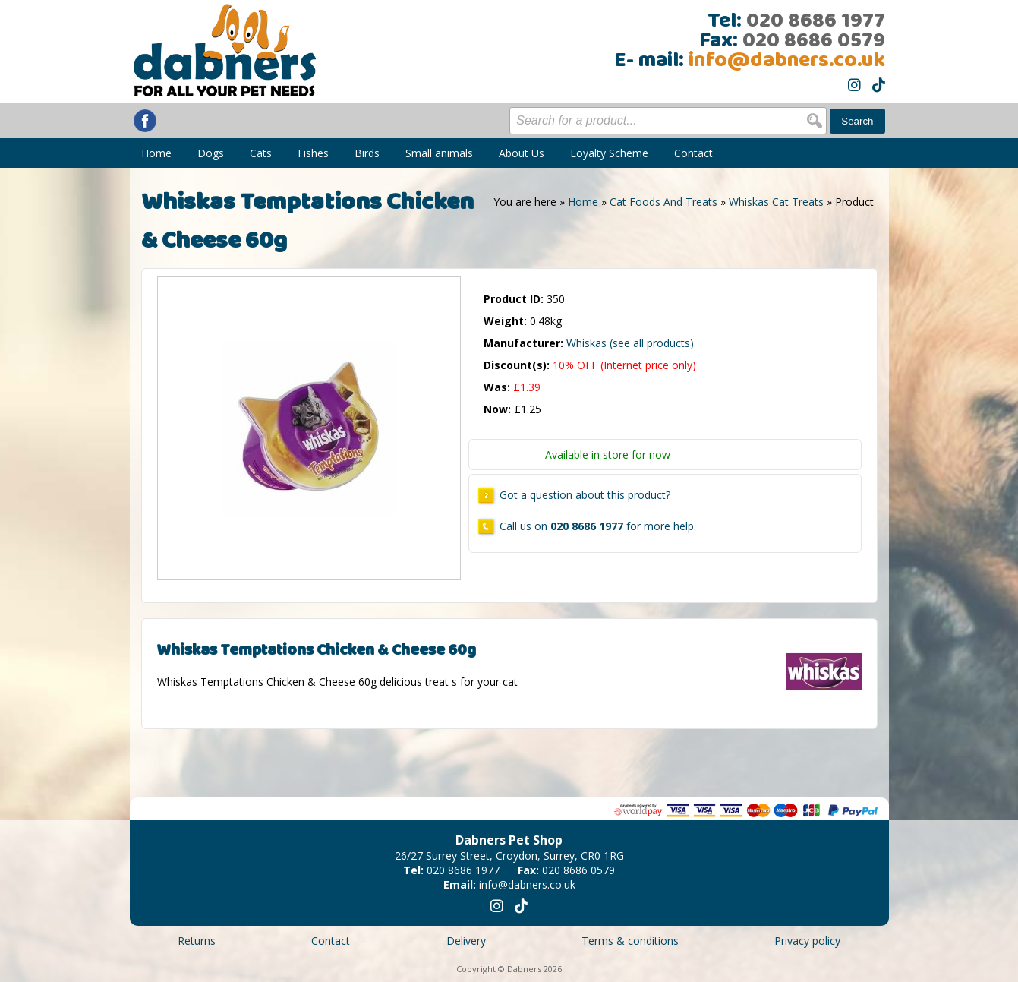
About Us (521, 153)
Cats (261, 153)
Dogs (210, 153)
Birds (367, 153)
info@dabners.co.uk (787, 60)
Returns (197, 940)
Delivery (466, 940)
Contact (693, 153)
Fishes (313, 153)
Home (156, 153)
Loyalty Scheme (609, 153)
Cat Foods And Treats (663, 201)
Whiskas (630, 343)
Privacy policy (807, 940)
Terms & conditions (630, 940)
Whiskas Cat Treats (776, 201)
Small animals (439, 153)
